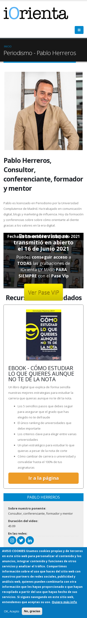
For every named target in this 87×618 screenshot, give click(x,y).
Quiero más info (64, 602)
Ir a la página (43, 478)
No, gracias (32, 611)
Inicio (8, 46)
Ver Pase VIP (43, 292)
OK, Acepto (11, 611)
